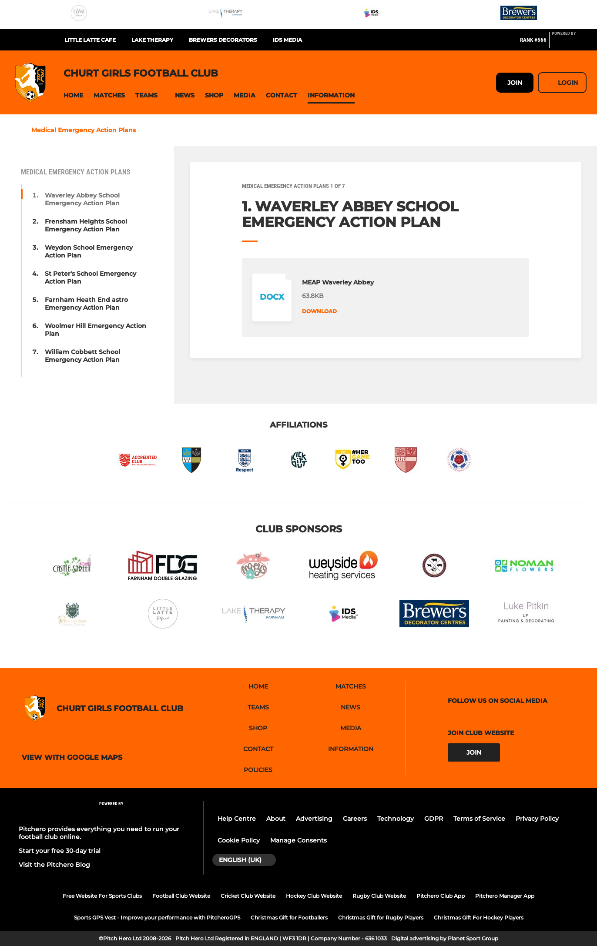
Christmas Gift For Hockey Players (478, 917)
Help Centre (237, 818)
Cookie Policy (239, 840)
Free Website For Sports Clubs (102, 896)
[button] (73, 95)
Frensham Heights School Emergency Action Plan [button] (86, 225)
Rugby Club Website (379, 896)
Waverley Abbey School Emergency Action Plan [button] (82, 199)
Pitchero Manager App (504, 896)
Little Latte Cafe (90, 40)
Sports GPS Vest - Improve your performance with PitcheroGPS (157, 917)
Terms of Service (479, 818)
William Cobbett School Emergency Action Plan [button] (82, 356)
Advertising (314, 818)
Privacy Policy (537, 818)
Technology (395, 818)
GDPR (433, 818)
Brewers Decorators (223, 40)
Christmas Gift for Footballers (289, 917)
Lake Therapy (152, 40)
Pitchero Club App (440, 896)
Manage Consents (298, 840)
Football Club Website (181, 896)
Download (319, 311)
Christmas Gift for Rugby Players (380, 917)
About (275, 818)
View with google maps (72, 758)
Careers (355, 818)
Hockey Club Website (314, 896)
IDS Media (287, 40)
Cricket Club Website (248, 896)
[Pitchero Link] (569, 43)
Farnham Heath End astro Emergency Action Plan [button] (86, 303)
